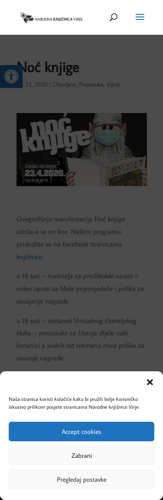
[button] (150, 382)
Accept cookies (81, 431)
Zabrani (81, 455)
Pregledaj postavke (81, 479)
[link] (50, 16)
